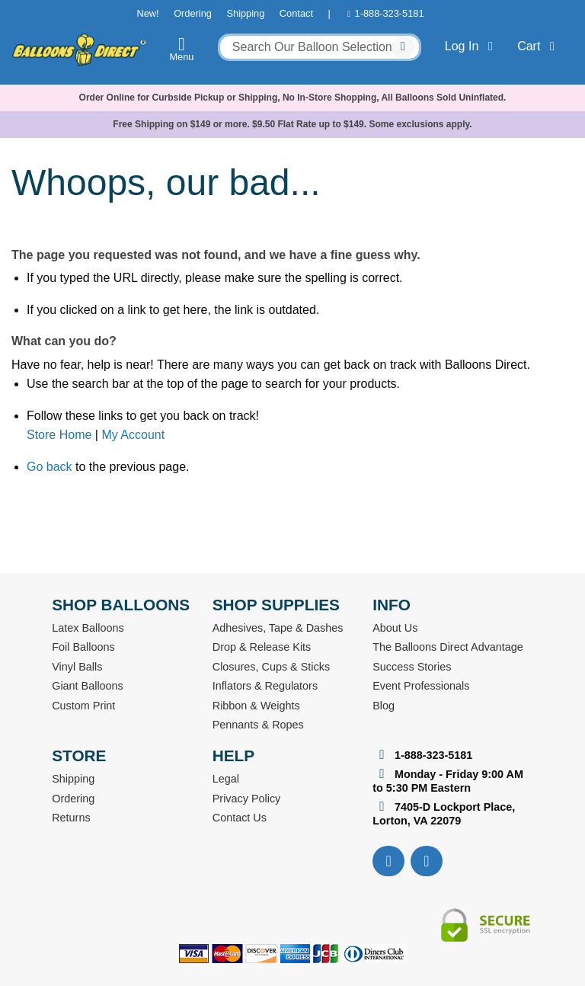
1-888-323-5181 (389, 13)
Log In (472, 46)
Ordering (193, 13)
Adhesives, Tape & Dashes (278, 628)
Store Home (59, 434)
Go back (49, 466)
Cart (539, 46)
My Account (133, 434)
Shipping (245, 13)
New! (147, 13)
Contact (296, 13)
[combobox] (319, 47)
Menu (182, 48)
